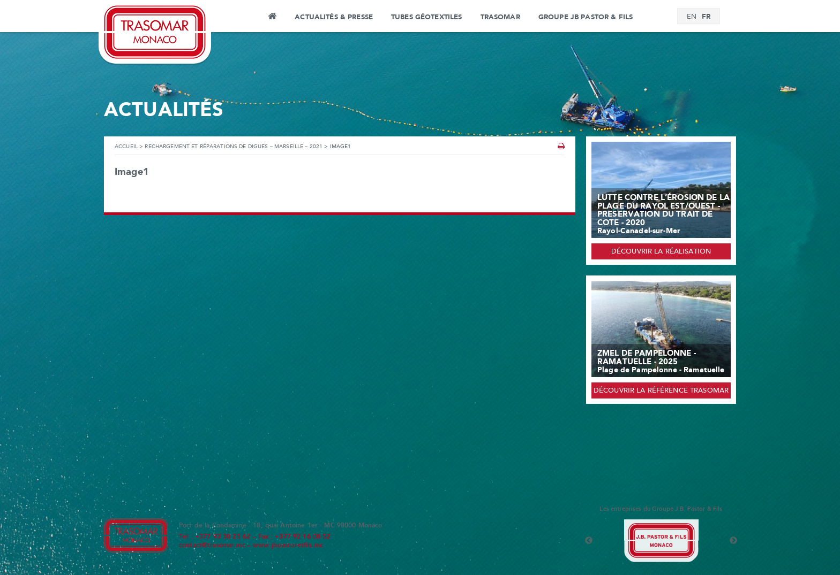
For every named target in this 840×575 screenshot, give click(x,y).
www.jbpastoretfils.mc (288, 545)
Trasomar (500, 17)
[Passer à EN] (691, 17)
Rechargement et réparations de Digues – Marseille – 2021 (233, 147)
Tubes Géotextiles (426, 17)
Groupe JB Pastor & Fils (585, 17)
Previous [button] (588, 540)
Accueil (271, 17)
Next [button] (733, 540)
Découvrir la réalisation (661, 252)
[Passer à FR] (706, 17)
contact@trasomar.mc (212, 545)
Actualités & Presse (334, 17)
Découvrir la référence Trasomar (661, 391)
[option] (661, 540)
